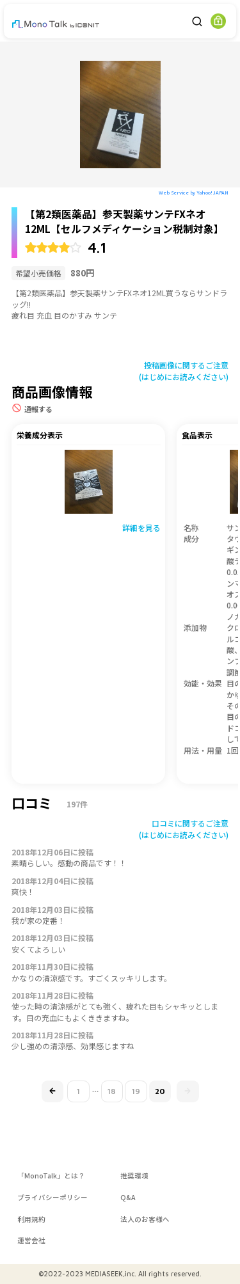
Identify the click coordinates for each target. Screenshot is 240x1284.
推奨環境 (134, 1175)
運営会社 (31, 1240)
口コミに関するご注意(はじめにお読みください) (183, 828)
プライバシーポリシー (52, 1197)
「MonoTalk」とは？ (51, 1175)
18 (112, 1091)
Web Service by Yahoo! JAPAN (193, 192)
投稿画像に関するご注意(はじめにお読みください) (183, 370)
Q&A (128, 1197)
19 (136, 1091)
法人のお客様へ (145, 1219)
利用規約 (31, 1219)
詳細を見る (141, 527)
